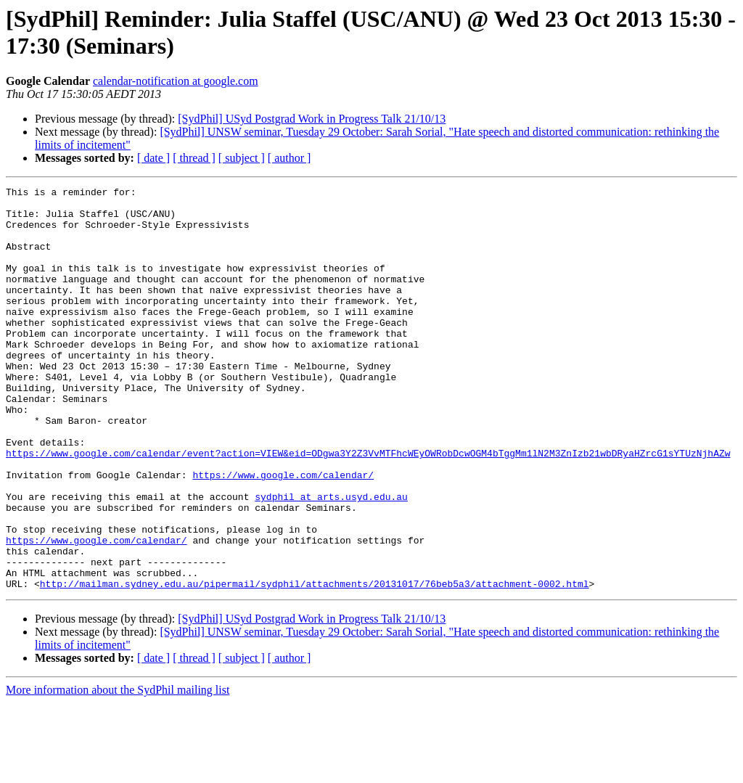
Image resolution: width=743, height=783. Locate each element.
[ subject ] (241, 158)
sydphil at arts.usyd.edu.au (331, 559)
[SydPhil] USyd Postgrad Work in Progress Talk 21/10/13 (312, 118)
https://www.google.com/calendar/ (283, 533)
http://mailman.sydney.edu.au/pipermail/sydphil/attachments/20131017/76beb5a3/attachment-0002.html (314, 664)
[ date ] (153, 158)
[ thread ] (194, 158)
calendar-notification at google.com (175, 81)
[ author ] (289, 158)
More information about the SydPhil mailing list (117, 770)
